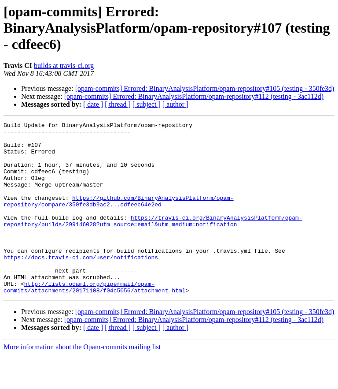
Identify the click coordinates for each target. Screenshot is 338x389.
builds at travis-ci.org (64, 65)
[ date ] (93, 104)
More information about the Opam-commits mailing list (82, 381)
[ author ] (175, 104)
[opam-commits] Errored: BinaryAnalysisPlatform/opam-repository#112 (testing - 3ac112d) (193, 96)
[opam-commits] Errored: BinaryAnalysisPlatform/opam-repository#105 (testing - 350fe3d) (204, 88)
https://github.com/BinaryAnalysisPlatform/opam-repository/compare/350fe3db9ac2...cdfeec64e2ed (119, 217)
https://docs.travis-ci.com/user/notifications (81, 285)
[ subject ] (146, 104)
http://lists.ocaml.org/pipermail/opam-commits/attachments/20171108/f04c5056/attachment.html (94, 321)
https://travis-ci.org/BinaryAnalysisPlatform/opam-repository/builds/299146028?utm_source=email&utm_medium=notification (153, 241)
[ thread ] (118, 104)
